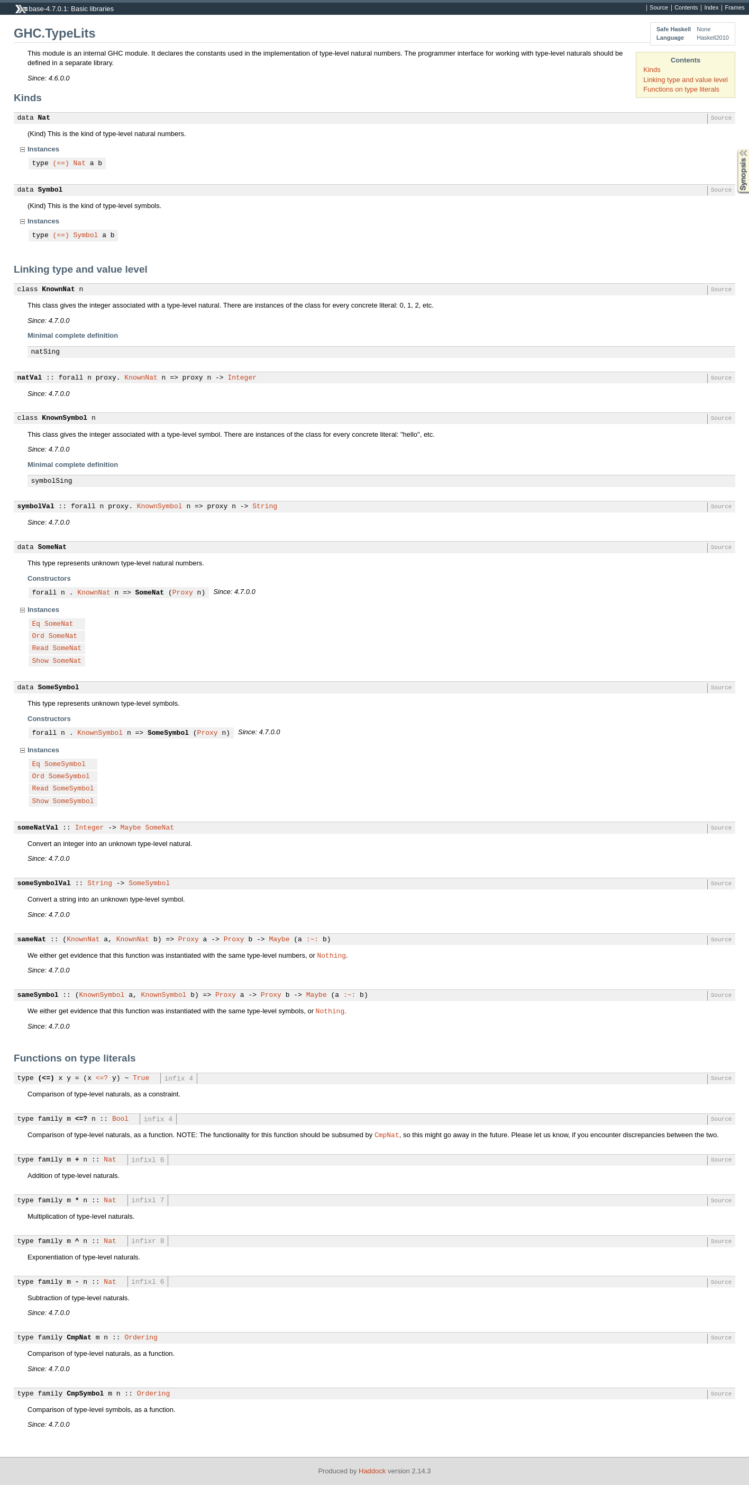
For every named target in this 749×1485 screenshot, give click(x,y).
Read (40, 648)
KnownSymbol (64, 418)
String (264, 506)
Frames (734, 8)
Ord (38, 636)
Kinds (652, 70)
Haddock (372, 1471)
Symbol (50, 190)
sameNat (32, 939)
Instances (43, 149)
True (141, 1078)
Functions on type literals (681, 89)
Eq (36, 624)
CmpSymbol (85, 1394)
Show (40, 661)
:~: (312, 939)
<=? (102, 1078)
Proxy (182, 593)
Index (711, 8)
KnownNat (58, 289)
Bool (120, 1119)
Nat (44, 118)
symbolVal (35, 506)
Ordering (140, 1338)
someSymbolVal (44, 883)
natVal (29, 378)
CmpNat (386, 1134)
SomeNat (52, 547)
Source (659, 8)
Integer (242, 378)
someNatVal (38, 828)
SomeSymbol (58, 687)
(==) (61, 163)
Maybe (131, 828)
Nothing (331, 955)
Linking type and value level (685, 80)
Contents (686, 8)
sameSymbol (38, 995)
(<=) (46, 1078)
